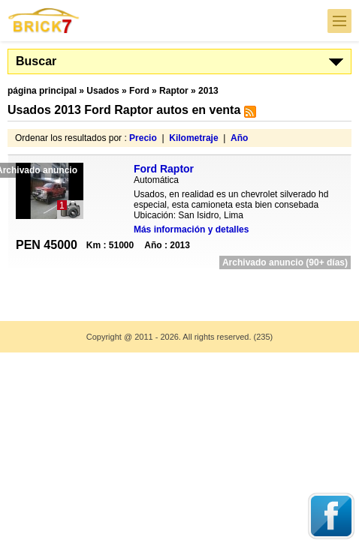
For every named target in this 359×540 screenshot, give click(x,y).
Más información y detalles (191, 229)
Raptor (174, 91)
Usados (102, 91)
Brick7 (44, 20)
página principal (42, 91)
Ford (139, 91)
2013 (208, 91)
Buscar (36, 61)
